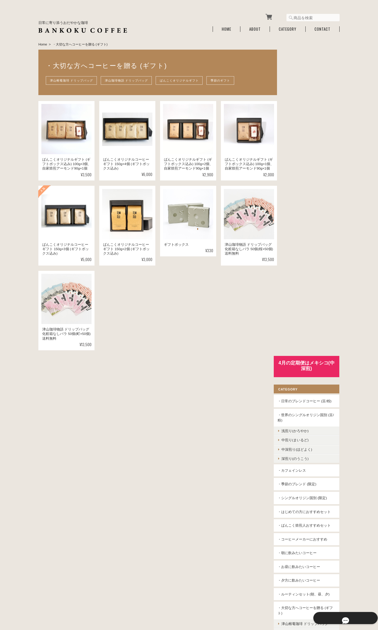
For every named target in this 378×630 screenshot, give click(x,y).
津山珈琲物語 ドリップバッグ (128, 78)
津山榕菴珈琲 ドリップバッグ (72, 78)
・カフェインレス (300, 160)
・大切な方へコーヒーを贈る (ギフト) (309, 315)
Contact (322, 27)
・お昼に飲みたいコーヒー (307, 266)
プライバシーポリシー (274, 600)
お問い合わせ (296, 532)
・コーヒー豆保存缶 (302, 446)
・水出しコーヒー (300, 418)
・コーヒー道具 (298, 432)
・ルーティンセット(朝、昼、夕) (309, 296)
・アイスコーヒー (300, 404)
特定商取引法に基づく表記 (307, 518)
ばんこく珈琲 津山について (228, 600)
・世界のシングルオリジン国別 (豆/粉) (310, 106)
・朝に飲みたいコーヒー (305, 252)
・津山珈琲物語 (298, 391)
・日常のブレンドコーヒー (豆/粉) (310, 87)
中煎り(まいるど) (303, 129)
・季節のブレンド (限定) (305, 173)
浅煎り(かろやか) (303, 120)
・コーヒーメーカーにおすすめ (310, 239)
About (255, 27)
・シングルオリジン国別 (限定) (310, 187)
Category (287, 27)
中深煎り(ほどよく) (305, 138)
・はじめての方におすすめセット (310, 203)
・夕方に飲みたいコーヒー (307, 280)
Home (226, 27)
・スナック (295, 460)
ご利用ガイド (296, 505)
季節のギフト (225, 78)
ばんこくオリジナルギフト (182, 78)
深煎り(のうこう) (303, 148)
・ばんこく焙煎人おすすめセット (310, 222)
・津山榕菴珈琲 (298, 377)
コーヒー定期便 (298, 473)
